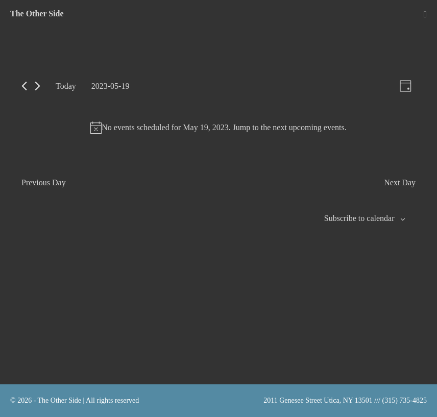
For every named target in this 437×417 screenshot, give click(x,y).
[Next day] (37, 86)
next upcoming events (308, 127)
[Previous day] (24, 86)
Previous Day (43, 182)
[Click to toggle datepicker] (110, 86)
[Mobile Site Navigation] (425, 14)
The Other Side (37, 13)
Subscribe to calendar (359, 218)
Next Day (400, 182)
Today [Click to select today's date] (66, 86)
